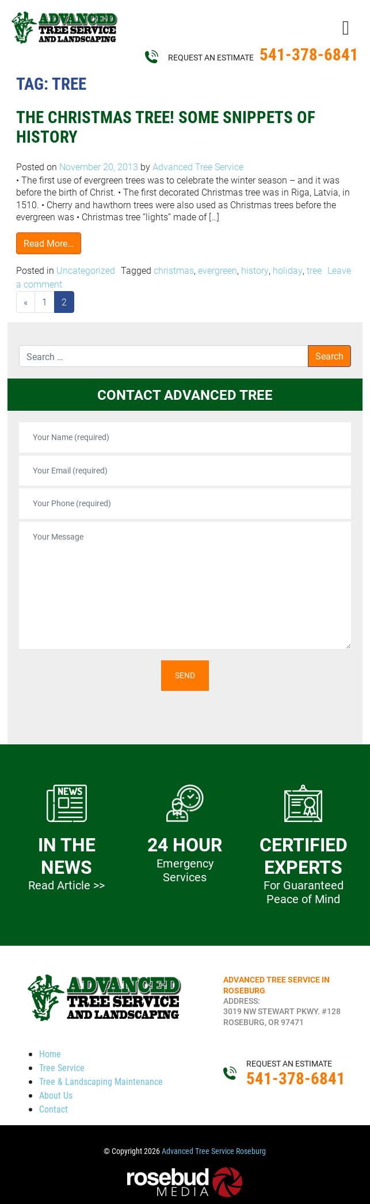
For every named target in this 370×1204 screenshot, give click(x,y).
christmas (174, 270)
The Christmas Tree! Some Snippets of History (165, 127)
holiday (288, 270)
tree (314, 270)
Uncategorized (85, 270)
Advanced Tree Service (196, 166)
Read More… (49, 243)
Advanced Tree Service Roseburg (214, 1151)
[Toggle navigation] (346, 27)
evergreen (217, 270)
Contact (53, 1109)
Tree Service (62, 1067)
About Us (56, 1095)
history (255, 270)
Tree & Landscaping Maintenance (101, 1081)
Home (50, 1054)
